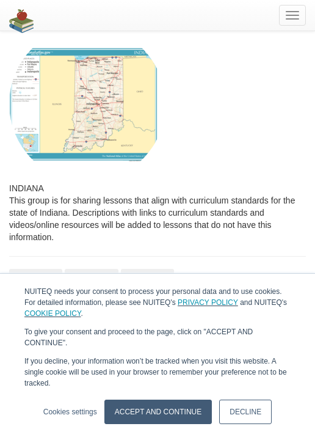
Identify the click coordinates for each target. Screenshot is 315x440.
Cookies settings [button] (70, 412)
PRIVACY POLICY (208, 302)
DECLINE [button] (245, 412)
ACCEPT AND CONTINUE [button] (158, 412)
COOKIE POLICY (52, 313)
